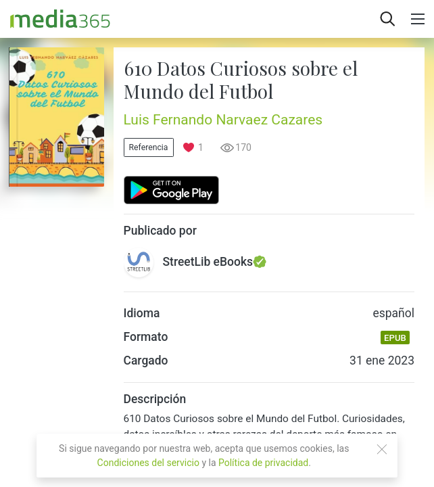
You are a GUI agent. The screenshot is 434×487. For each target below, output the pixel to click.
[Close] (382, 449)
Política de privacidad (263, 462)
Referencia (148, 147)
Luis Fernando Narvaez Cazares (223, 120)
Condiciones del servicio (148, 462)
